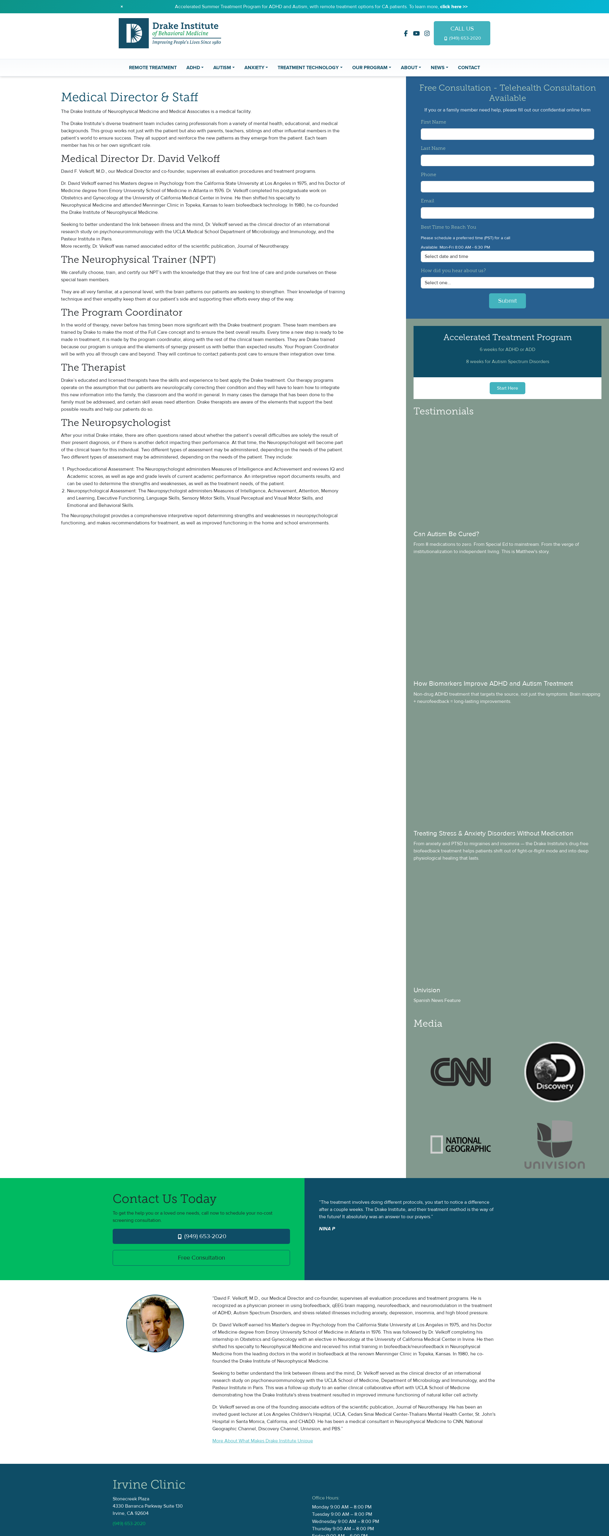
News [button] (438, 68)
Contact (469, 68)
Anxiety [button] (254, 68)
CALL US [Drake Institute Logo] (462, 33)
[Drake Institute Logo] (170, 33)
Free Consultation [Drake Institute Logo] (201, 1257)
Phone (428, 174)
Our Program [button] (370, 68)
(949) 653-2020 (129, 1524)
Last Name (433, 148)
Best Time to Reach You (448, 227)
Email (427, 201)
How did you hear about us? (453, 271)
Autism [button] (222, 68)
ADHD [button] (193, 68)
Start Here (507, 388)
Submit (507, 300)
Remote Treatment (153, 68)
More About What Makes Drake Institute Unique (262, 1441)
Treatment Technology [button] (308, 68)
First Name (433, 122)
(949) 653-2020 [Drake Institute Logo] (201, 1236)
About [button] (409, 68)
